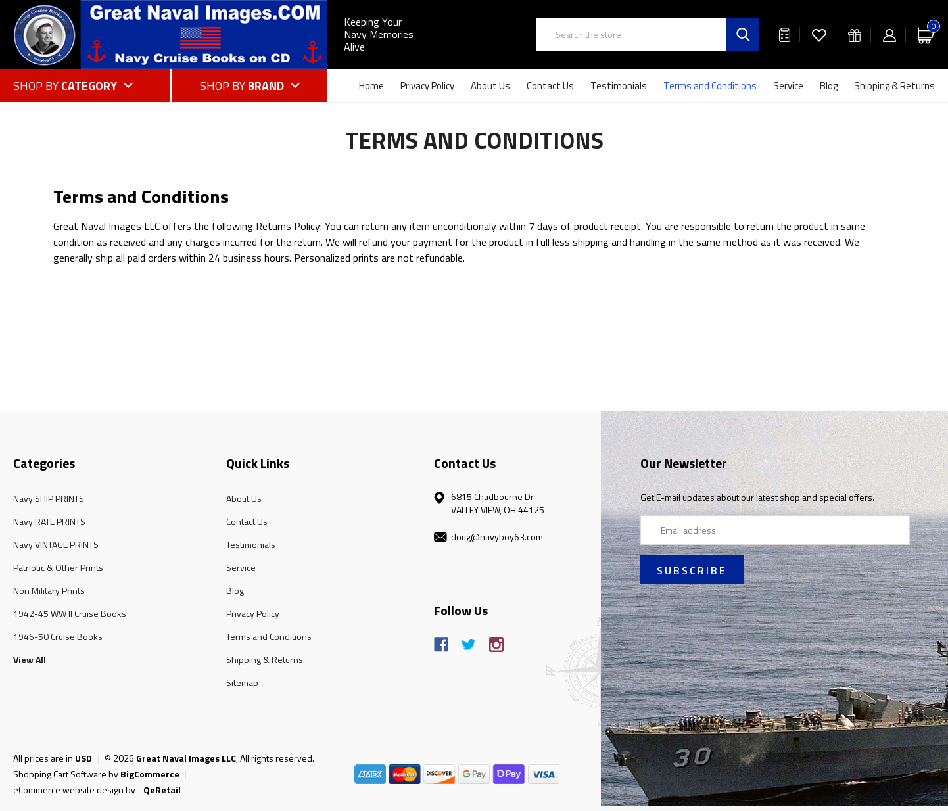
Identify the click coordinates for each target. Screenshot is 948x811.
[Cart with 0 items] (926, 34)
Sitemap (242, 682)
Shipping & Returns (894, 85)
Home (371, 85)
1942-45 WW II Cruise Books (69, 613)
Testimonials (618, 85)
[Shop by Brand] (249, 85)
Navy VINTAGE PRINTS (56, 544)
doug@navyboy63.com (497, 537)
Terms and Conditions (710, 85)
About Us (490, 85)
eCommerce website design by (74, 790)
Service (788, 85)
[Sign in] (889, 34)
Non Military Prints (49, 590)
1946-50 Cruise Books (58, 636)
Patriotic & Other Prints (58, 567)
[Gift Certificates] (854, 34)
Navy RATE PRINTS (49, 521)
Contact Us (550, 85)
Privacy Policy (427, 85)
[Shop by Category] (91, 85)
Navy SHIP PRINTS (48, 498)
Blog (829, 85)
